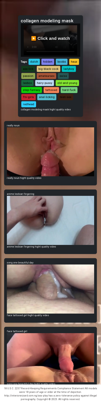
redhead (28, 104)
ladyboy (69, 69)
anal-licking (47, 97)
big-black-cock (48, 69)
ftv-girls (28, 97)
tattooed (51, 90)
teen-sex (65, 97)
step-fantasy (31, 90)
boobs (62, 61)
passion (28, 76)
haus (74, 61)
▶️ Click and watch (50, 38)
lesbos (27, 83)
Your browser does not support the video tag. (50, 151)
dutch (34, 61)
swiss (63, 76)
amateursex (46, 76)
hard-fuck (69, 90)
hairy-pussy (44, 83)
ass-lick (28, 69)
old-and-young (67, 83)
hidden (47, 61)
